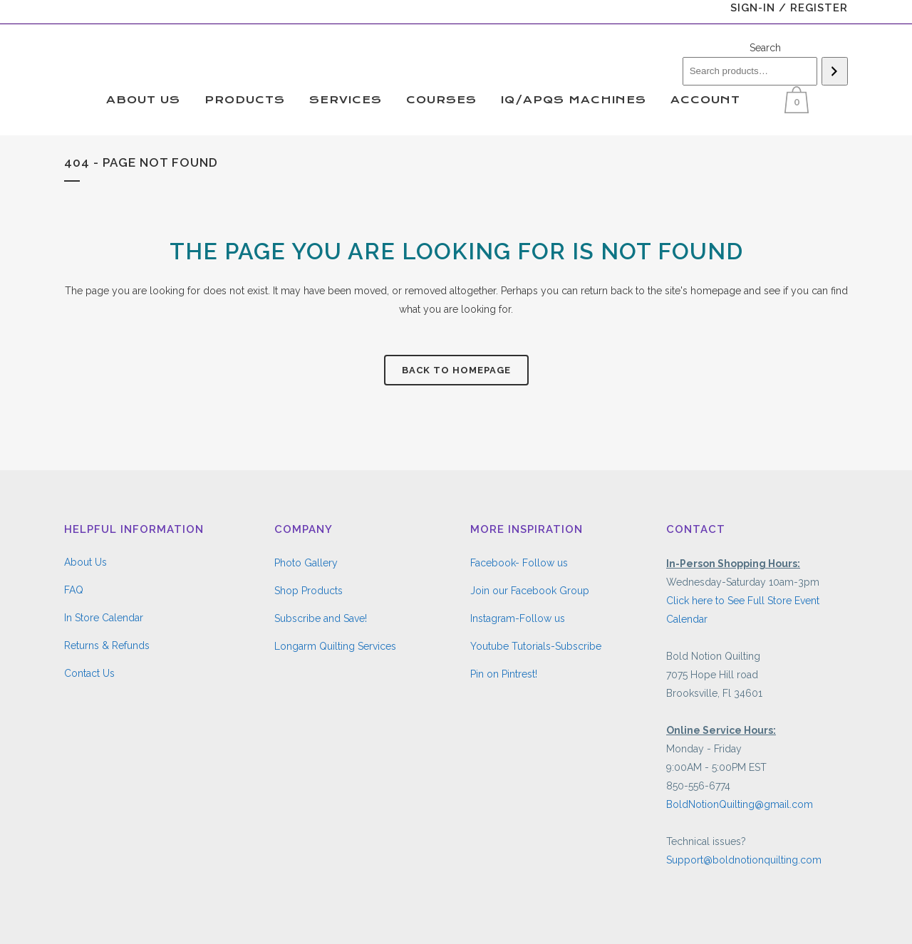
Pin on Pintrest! (503, 674)
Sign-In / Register (789, 7)
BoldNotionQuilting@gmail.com (739, 804)
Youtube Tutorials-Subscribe (535, 646)
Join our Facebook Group (529, 590)
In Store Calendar (103, 617)
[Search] (835, 71)
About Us (85, 562)
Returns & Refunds (107, 645)
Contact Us (89, 673)
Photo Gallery (306, 563)
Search (765, 47)
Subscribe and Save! (320, 618)
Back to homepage (456, 370)
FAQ (73, 590)
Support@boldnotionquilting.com (744, 860)
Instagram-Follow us (517, 618)
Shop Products (308, 590)
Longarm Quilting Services (335, 646)
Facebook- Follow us (519, 563)
